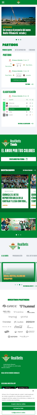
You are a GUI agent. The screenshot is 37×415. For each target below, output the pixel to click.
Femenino (32, 49)
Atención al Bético (5, 367)
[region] (18, 402)
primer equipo (7, 49)
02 (18, 40)
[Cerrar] (33, 390)
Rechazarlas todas (18, 408)
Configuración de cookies (18, 412)
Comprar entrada (19, 80)
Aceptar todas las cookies (18, 404)
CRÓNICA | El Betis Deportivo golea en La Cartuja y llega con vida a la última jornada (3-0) (14, 199)
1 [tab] (16, 234)
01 (16, 41)
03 (20, 40)
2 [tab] (18, 234)
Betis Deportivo (20, 49)
